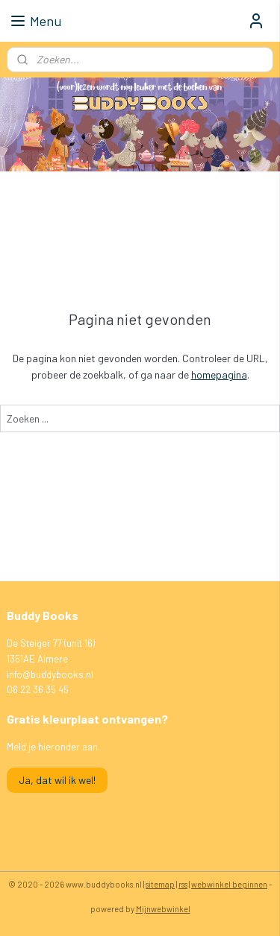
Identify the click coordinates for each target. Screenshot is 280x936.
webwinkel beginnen (229, 884)
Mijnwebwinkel (163, 909)
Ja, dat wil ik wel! (57, 780)
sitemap (160, 884)
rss (182, 884)
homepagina (219, 374)
